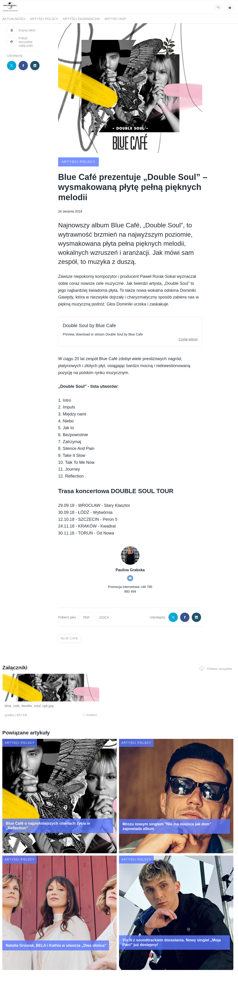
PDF (86, 617)
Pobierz (48, 715)
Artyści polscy (44, 19)
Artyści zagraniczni (81, 19)
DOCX (104, 617)
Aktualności (13, 19)
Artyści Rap (115, 19)
